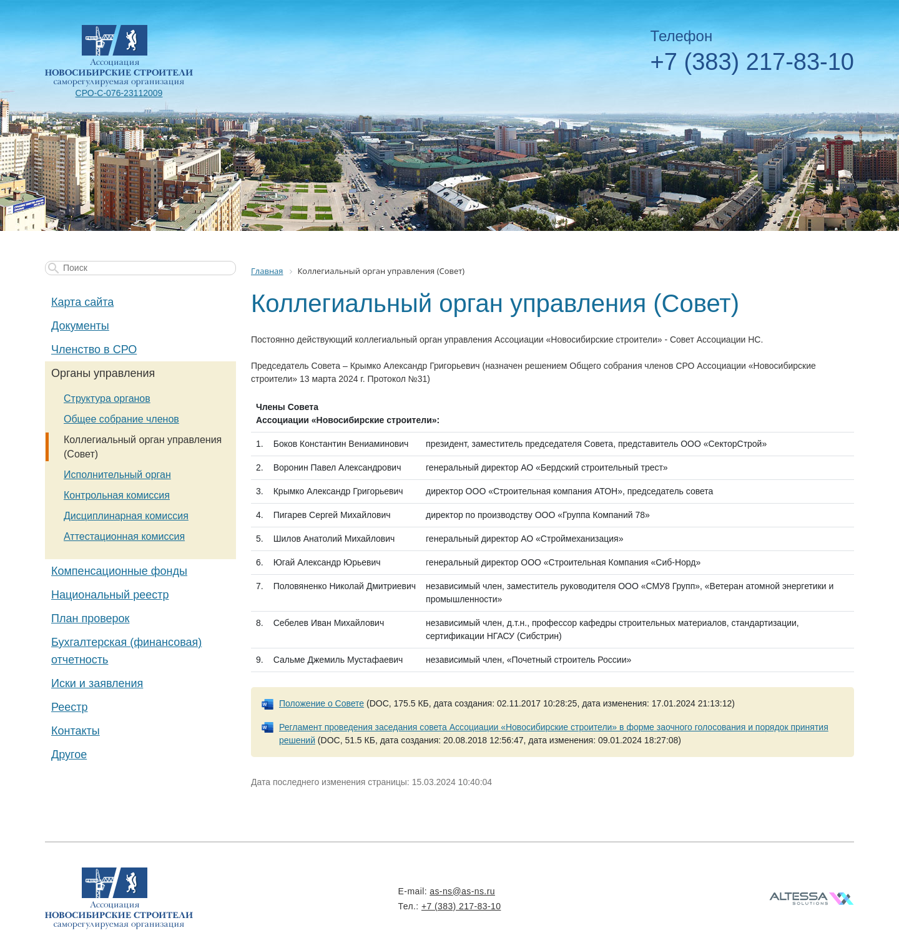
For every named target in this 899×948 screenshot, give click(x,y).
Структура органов (107, 398)
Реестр (69, 707)
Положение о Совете (321, 703)
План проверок (90, 618)
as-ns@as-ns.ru (462, 891)
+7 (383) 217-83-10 (752, 62)
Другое (69, 754)
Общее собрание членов (121, 419)
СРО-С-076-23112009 (119, 93)
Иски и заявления (97, 683)
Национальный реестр (110, 595)
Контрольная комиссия (117, 495)
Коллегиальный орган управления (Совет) (143, 446)
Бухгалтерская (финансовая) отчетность (126, 651)
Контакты (75, 731)
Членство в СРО (94, 349)
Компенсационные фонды (119, 571)
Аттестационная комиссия (124, 536)
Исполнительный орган (117, 474)
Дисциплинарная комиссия (126, 516)
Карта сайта (82, 302)
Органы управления (103, 373)
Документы (80, 326)
